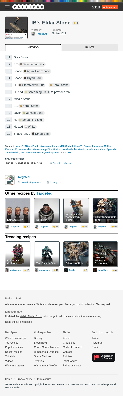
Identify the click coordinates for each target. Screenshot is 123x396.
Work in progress (15, 365)
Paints (89, 47)
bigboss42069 (59, 146)
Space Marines (42, 356)
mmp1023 (46, 149)
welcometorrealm (35, 152)
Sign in (96, 6)
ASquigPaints (32, 146)
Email (95, 347)
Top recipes (11, 342)
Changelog (69, 342)
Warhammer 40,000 (45, 365)
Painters (67, 356)
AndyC (19, 146)
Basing (38, 338)
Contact (67, 352)
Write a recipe (110, 7)
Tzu (22, 152)
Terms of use (44, 379)
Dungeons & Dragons (46, 352)
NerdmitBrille (70, 149)
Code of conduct (72, 347)
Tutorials (10, 356)
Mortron (57, 149)
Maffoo (107, 146)
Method (33, 47)
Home (8, 379)
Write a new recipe (15, 338)
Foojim (87, 146)
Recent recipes (13, 352)
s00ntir (81, 149)
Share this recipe (15, 158)
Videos (9, 361)
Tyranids (39, 361)
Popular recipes (14, 347)
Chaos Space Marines (46, 347)
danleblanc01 (75, 146)
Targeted (24, 177)
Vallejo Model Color (31, 316)
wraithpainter (52, 152)
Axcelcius (45, 146)
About (66, 338)
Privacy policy (24, 379)
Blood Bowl (40, 342)
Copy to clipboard (60, 163)
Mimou (36, 149)
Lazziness (97, 146)
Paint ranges (70, 361)
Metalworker (25, 149)
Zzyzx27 (69, 152)
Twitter (95, 338)
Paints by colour (72, 365)
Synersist (112, 149)
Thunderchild (12, 152)
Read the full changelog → (20, 321)
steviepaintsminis (95, 149)
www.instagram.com (30, 182)
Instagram (53, 182)
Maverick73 (11, 149)
